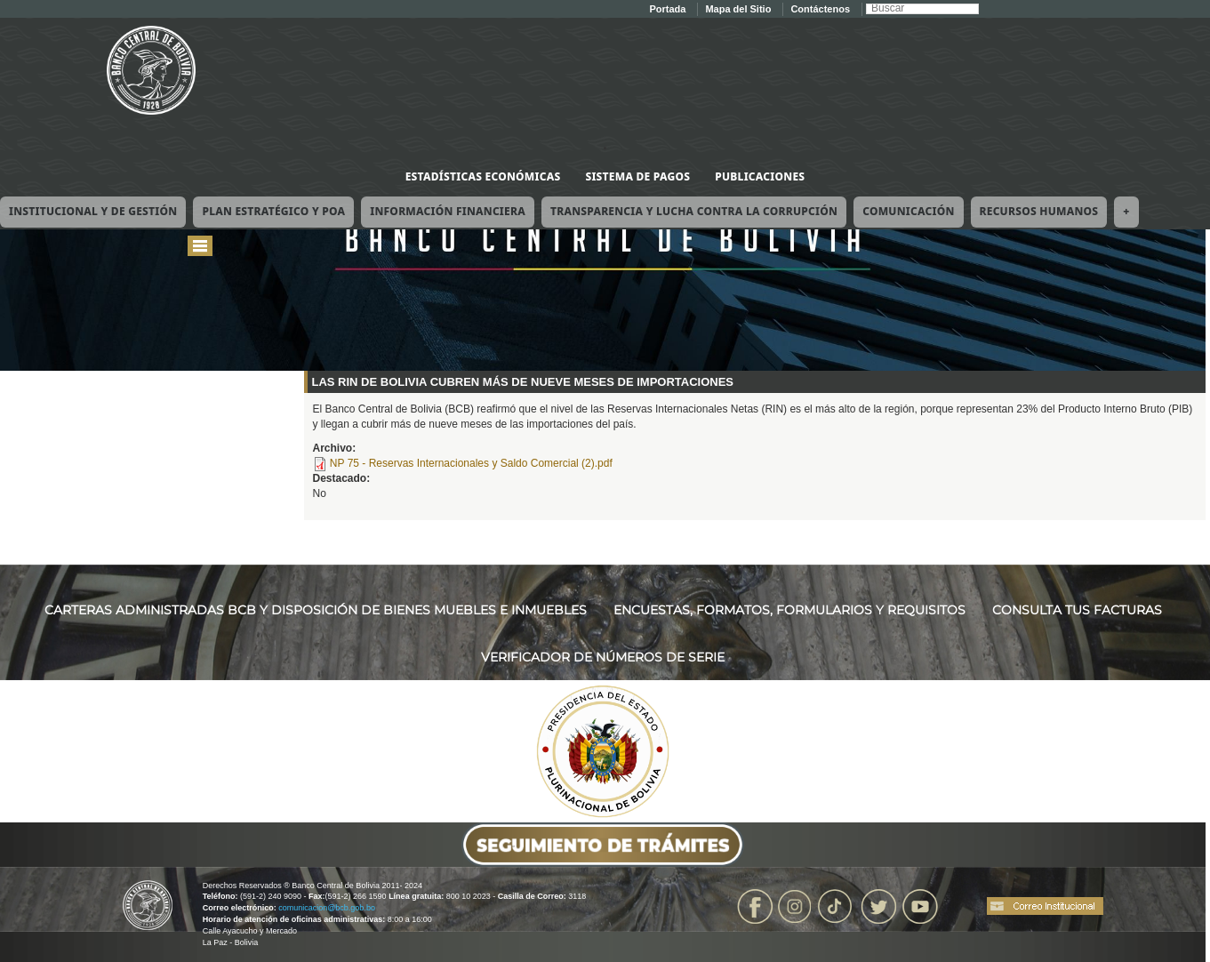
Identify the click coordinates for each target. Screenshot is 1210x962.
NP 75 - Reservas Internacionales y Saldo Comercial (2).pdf (471, 463)
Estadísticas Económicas (483, 176)
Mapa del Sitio (738, 9)
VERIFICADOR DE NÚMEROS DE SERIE (603, 657)
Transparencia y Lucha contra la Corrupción (693, 211)
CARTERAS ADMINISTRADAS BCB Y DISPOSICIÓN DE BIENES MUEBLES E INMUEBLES (315, 610)
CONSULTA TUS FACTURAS (1077, 610)
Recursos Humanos (1039, 211)
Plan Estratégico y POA (273, 211)
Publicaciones (760, 176)
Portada (667, 9)
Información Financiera (447, 211)
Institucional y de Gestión (93, 211)
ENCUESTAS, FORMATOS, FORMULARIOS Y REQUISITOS (789, 610)
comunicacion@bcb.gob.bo (326, 907)
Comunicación (908, 211)
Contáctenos (820, 9)
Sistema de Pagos (637, 176)
